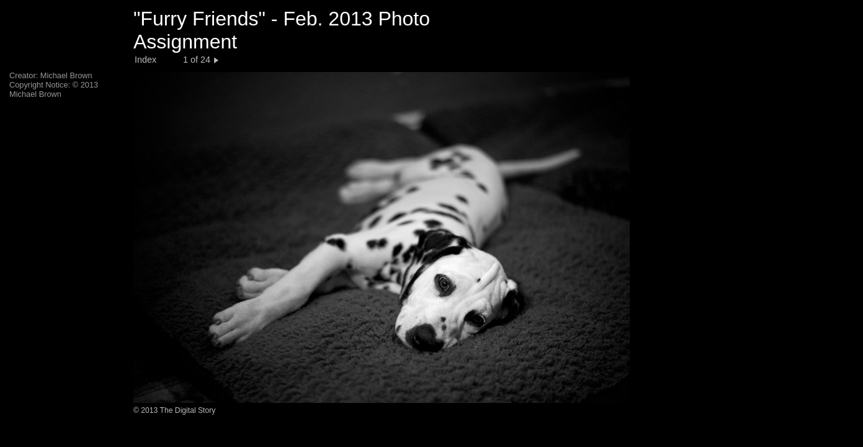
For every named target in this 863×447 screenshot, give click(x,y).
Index (145, 60)
